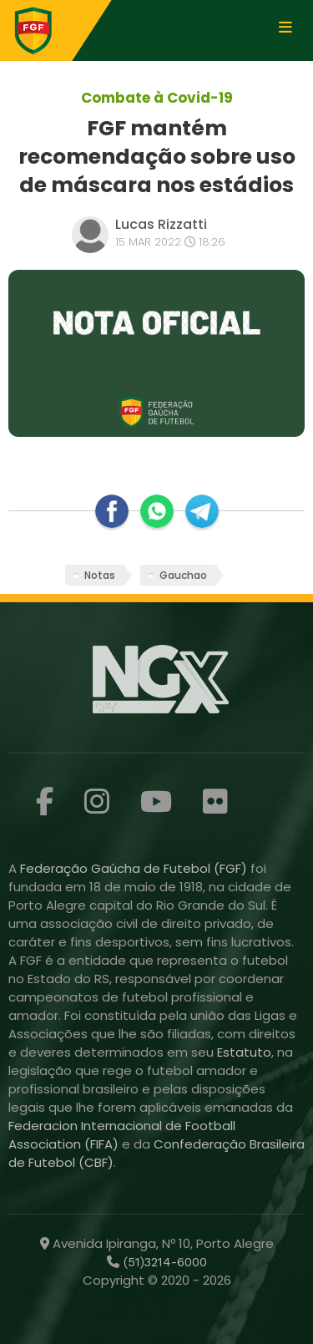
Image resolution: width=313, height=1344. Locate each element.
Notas (99, 575)
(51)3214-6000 (163, 1262)
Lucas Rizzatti (161, 224)
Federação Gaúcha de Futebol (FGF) (135, 868)
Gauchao (183, 575)
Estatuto (244, 1052)
